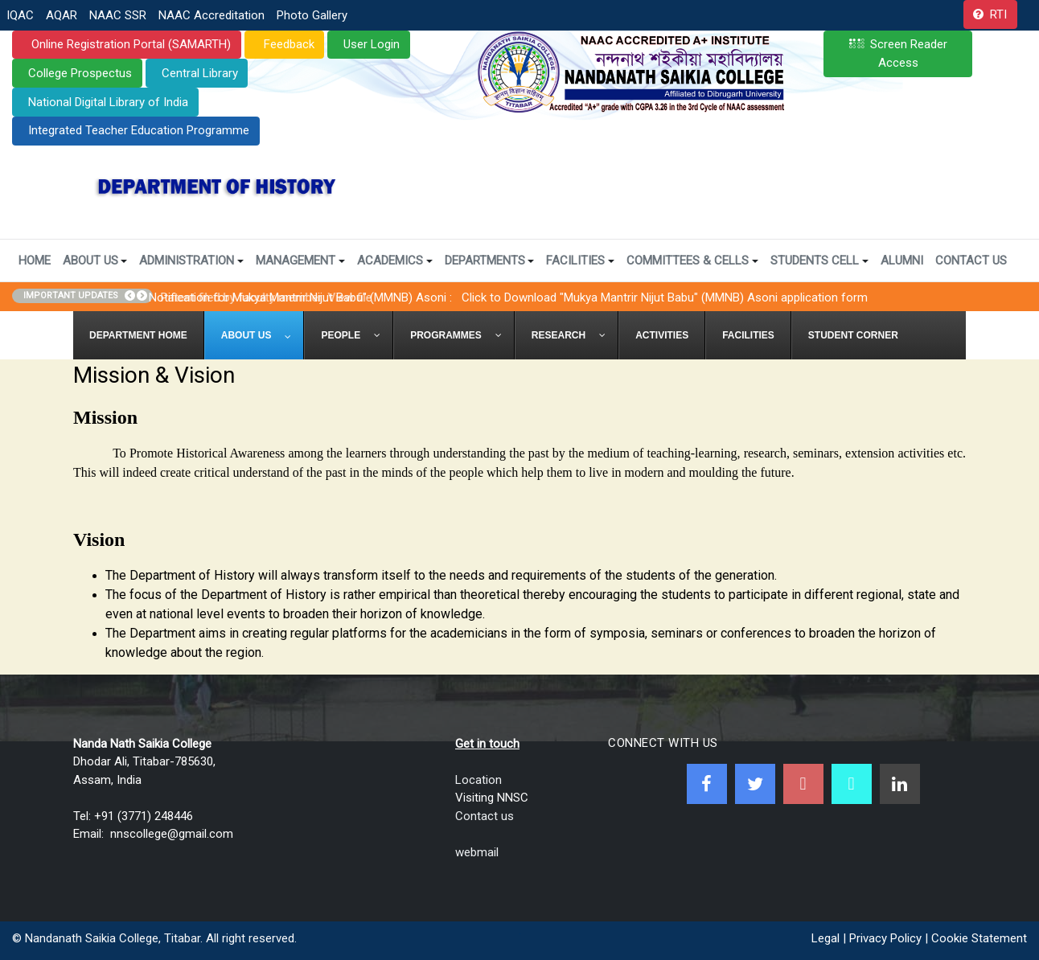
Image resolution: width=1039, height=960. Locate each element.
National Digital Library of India (108, 102)
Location (478, 780)
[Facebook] (707, 784)
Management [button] (300, 260)
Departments (490, 260)
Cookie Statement (979, 938)
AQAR (61, 15)
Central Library (200, 73)
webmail (477, 852)
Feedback (287, 44)
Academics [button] (395, 260)
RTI (998, 14)
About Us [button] (95, 260)
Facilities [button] (580, 260)
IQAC (20, 15)
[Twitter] (755, 784)
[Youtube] (803, 784)
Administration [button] (191, 260)
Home (34, 260)
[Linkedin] (900, 784)
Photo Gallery (312, 15)
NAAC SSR (117, 15)
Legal (825, 938)
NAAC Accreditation (211, 15)
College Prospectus (80, 73)
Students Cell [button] (819, 260)
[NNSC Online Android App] (852, 784)
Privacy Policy (885, 938)
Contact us (484, 816)
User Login (371, 44)
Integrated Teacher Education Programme (138, 130)
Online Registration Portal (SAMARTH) (129, 44)
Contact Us (971, 260)
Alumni (902, 260)
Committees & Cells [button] (692, 260)
